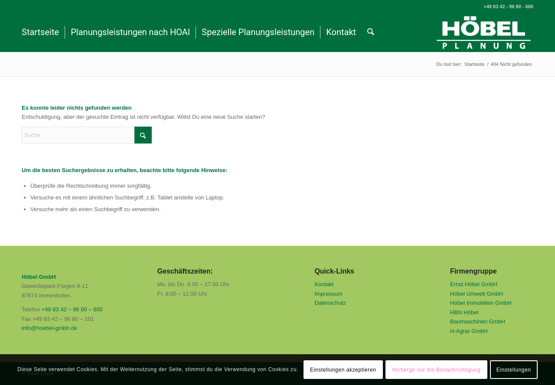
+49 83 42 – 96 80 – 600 (72, 309)
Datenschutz (330, 303)
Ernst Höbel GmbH (473, 284)
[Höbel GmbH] (483, 32)
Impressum (328, 293)
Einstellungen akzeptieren (343, 370)
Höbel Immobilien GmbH (481, 303)
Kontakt (323, 284)
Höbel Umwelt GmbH (476, 293)
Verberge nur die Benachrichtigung (436, 370)
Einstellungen (513, 370)
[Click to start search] (143, 135)
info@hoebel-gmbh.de (49, 328)
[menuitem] (40, 32)
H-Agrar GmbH (469, 331)
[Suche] (371, 32)
